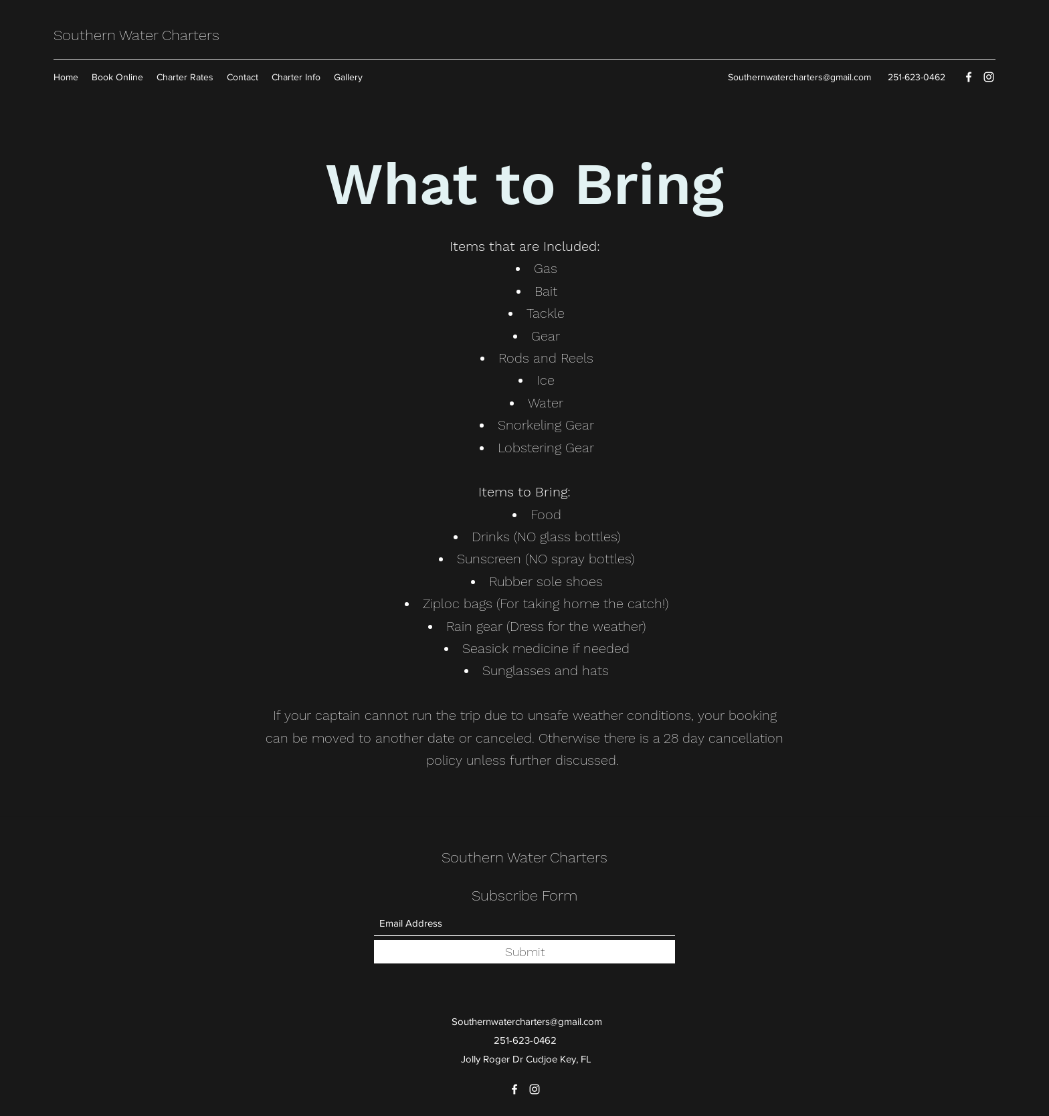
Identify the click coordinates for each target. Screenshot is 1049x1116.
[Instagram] (988, 77)
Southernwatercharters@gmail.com (799, 77)
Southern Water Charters (138, 35)
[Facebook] (968, 77)
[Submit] (524, 951)
